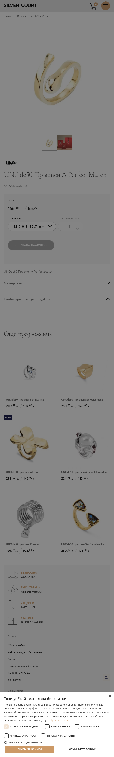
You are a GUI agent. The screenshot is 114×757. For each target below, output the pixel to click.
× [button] (109, 696)
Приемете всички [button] (29, 749)
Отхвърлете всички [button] (82, 749)
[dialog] (57, 378)
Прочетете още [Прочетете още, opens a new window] (59, 720)
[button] (57, 742)
